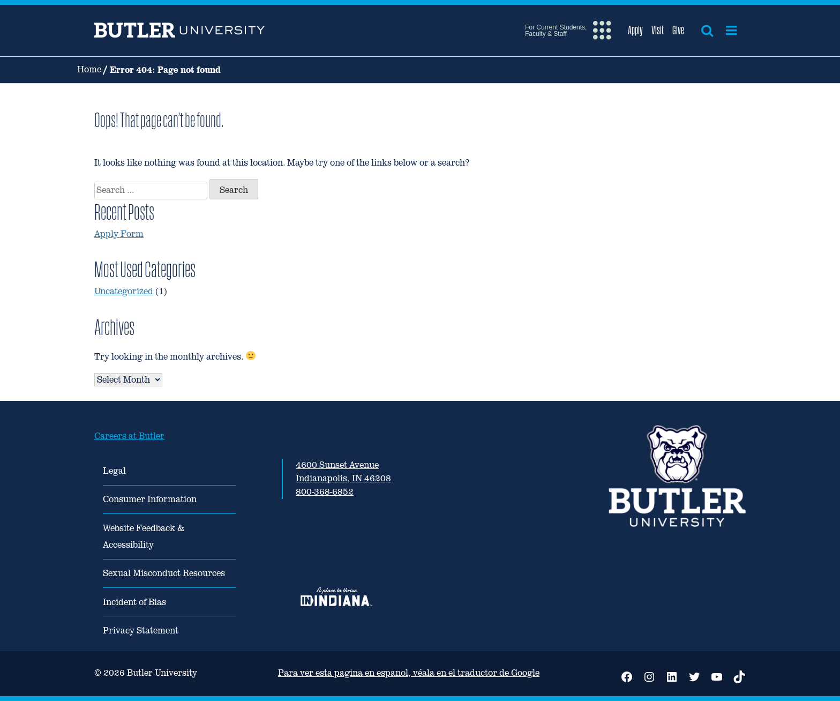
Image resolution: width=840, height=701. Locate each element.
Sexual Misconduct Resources (164, 573)
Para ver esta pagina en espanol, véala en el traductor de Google (408, 672)
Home (89, 69)
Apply (635, 30)
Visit (657, 30)
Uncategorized (123, 291)
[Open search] (707, 30)
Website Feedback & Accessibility (143, 536)
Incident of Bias (134, 602)
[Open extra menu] (568, 30)
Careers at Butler (129, 436)
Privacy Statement (140, 630)
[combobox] (150, 190)
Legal (114, 470)
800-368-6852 (325, 491)
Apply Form (119, 234)
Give (678, 30)
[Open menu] (731, 30)
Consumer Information (150, 499)
